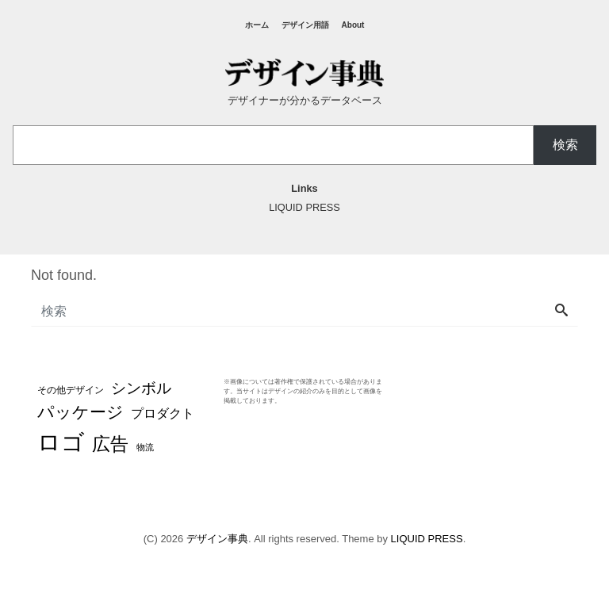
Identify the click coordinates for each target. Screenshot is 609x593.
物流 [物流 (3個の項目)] (145, 447)
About (353, 25)
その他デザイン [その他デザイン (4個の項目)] (70, 389)
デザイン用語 (305, 25)
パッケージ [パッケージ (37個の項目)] (80, 412)
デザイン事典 (217, 539)
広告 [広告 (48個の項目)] (110, 444)
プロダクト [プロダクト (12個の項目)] (162, 413)
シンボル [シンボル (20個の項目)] (141, 388)
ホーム (257, 25)
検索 (565, 144)
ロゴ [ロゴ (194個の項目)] (61, 442)
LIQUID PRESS (427, 539)
